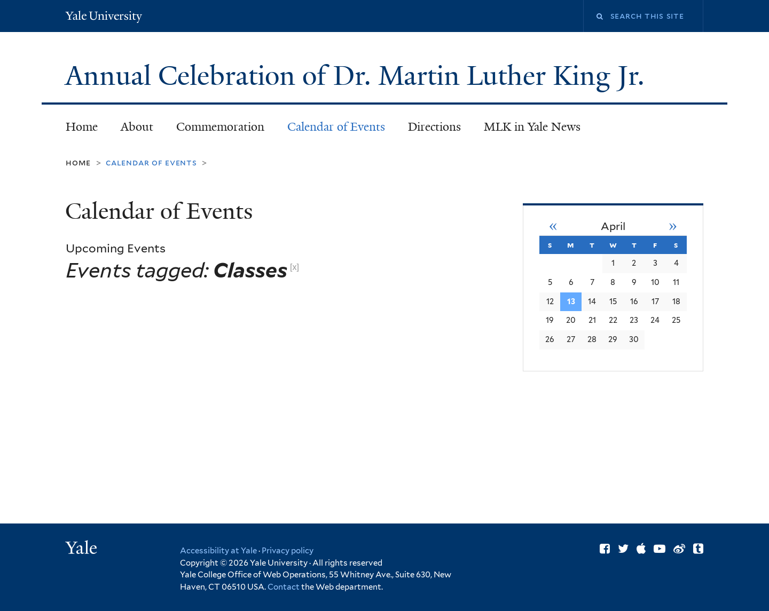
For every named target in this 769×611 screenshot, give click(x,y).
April (613, 226)
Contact (284, 587)
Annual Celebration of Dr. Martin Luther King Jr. (358, 75)
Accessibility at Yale (218, 551)
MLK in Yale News (532, 126)
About (137, 126)
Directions (434, 126)
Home (82, 126)
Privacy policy (287, 551)
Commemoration (220, 126)
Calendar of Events (336, 126)
